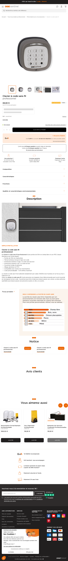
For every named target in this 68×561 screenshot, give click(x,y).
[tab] (34, 169)
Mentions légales (24, 556)
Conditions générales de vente (22, 559)
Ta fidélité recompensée (31, 454)
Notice (64, 116)
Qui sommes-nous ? (37, 515)
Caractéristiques (8, 176)
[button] (39, 130)
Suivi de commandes (7, 521)
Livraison (4, 524)
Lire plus (5, 119)
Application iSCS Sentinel (24, 523)
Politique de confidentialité (42, 556)
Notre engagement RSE (38, 517)
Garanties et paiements (8, 526)
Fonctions (6, 184)
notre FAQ (12, 161)
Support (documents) (7, 516)
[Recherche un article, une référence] (34, 10)
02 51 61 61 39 (8, 160)
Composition (7, 169)
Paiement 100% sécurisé (54, 527)
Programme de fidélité (23, 521)
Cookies (32, 556)
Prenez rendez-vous (22, 518)
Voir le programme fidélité (59, 141)
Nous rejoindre (36, 520)
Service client (20, 513)
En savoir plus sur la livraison (34, 150)
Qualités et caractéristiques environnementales (19, 191)
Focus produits (7, 292)
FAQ (3, 519)
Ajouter (10, 440)
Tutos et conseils (6, 514)
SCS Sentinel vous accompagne (34, 460)
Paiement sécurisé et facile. (33, 473)
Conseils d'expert (21, 516)
